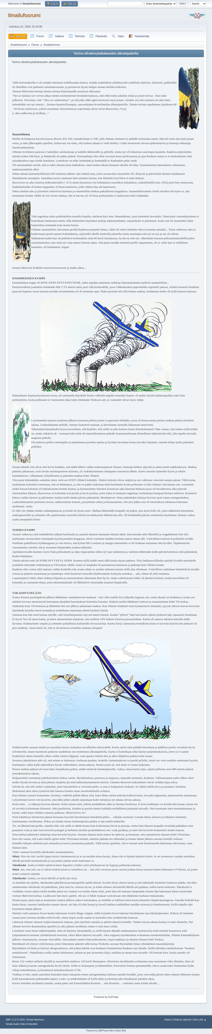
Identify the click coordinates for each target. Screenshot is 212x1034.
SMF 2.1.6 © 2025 (15, 1019)
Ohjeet (167, 1019)
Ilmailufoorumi (24, 15)
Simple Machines (35, 1019)
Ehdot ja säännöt (182, 1019)
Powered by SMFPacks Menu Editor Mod (106, 1030)
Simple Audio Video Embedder (22, 1024)
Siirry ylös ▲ (199, 1019)
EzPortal (113, 997)
